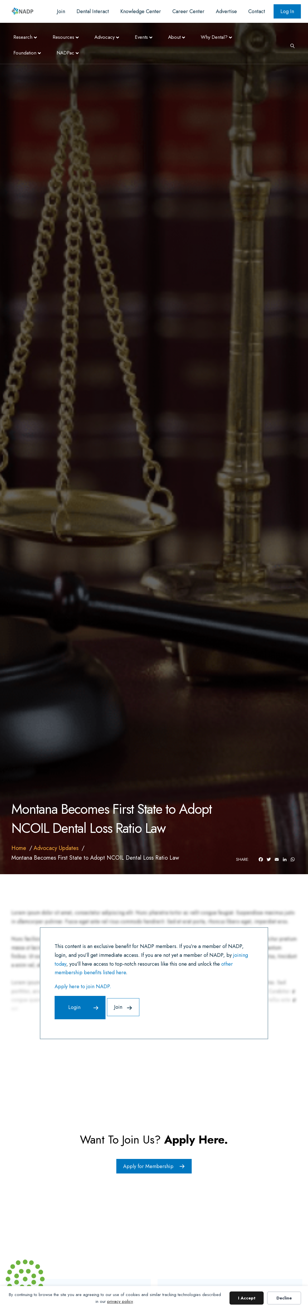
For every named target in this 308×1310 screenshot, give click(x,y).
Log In (287, 11)
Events (141, 37)
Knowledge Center (140, 11)
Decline (284, 1298)
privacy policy (120, 1301)
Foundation (24, 52)
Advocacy (104, 37)
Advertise (226, 11)
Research (22, 37)
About (174, 37)
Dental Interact (93, 11)
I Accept (246, 1298)
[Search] (290, 45)
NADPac (65, 52)
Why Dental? (214, 37)
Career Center (188, 11)
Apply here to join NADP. (83, 986)
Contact (256, 11)
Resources (63, 37)
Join (61, 11)
